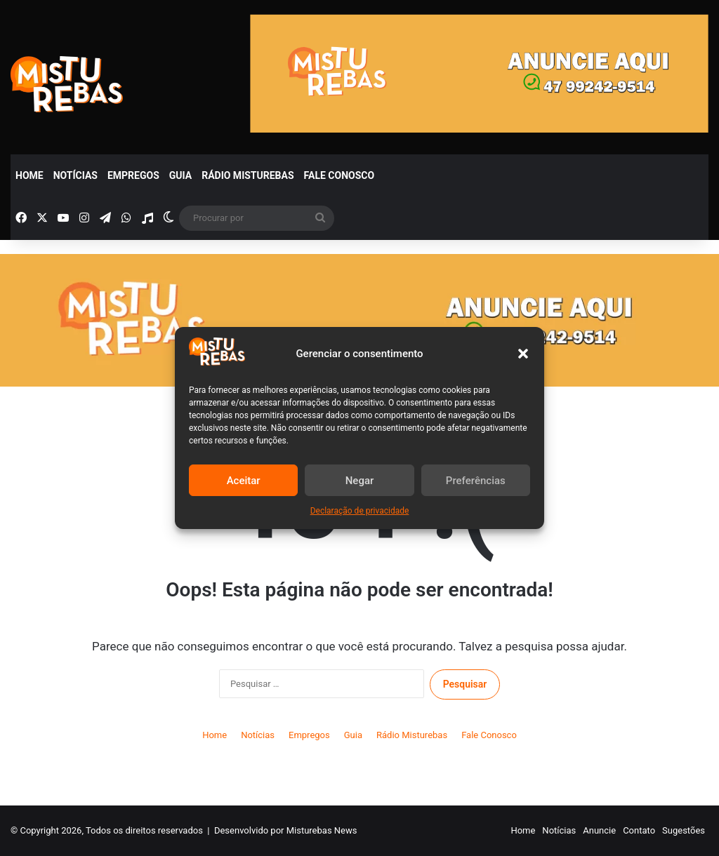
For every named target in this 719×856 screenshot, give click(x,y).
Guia (180, 175)
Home (29, 175)
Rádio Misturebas (247, 175)
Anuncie (599, 830)
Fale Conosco (339, 175)
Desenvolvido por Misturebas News (285, 830)
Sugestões (683, 830)
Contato (639, 830)
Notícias (75, 175)
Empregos (133, 175)
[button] (523, 354)
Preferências (476, 480)
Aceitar (243, 480)
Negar (359, 480)
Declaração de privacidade (359, 511)
